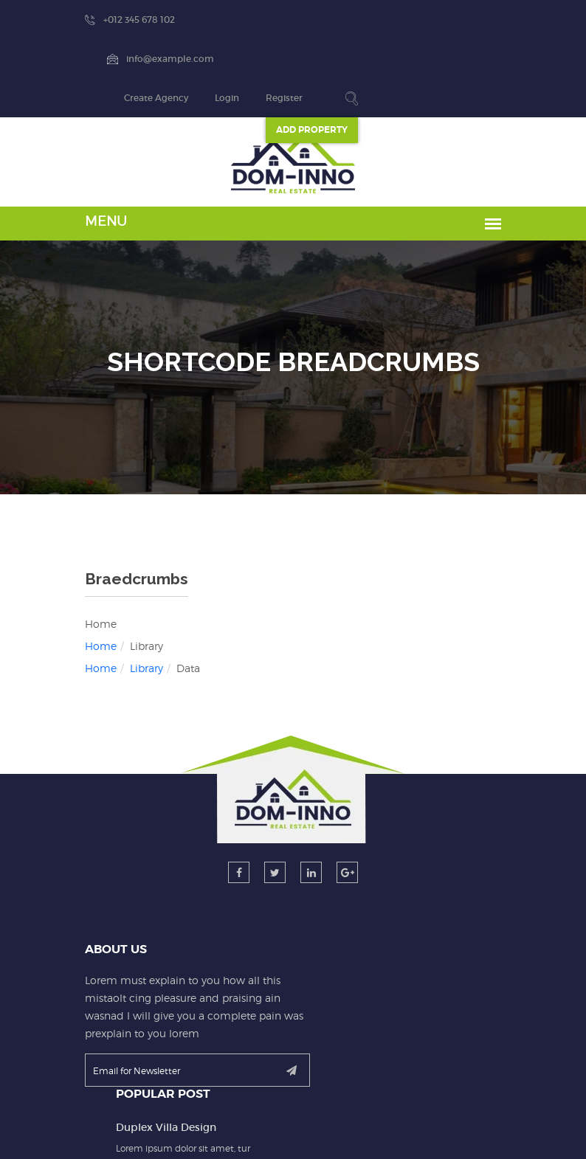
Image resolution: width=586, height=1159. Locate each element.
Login (428, 19)
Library (89, 590)
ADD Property (512, 52)
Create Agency (357, 19)
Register (484, 19)
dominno (288, 1130)
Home (43, 567)
